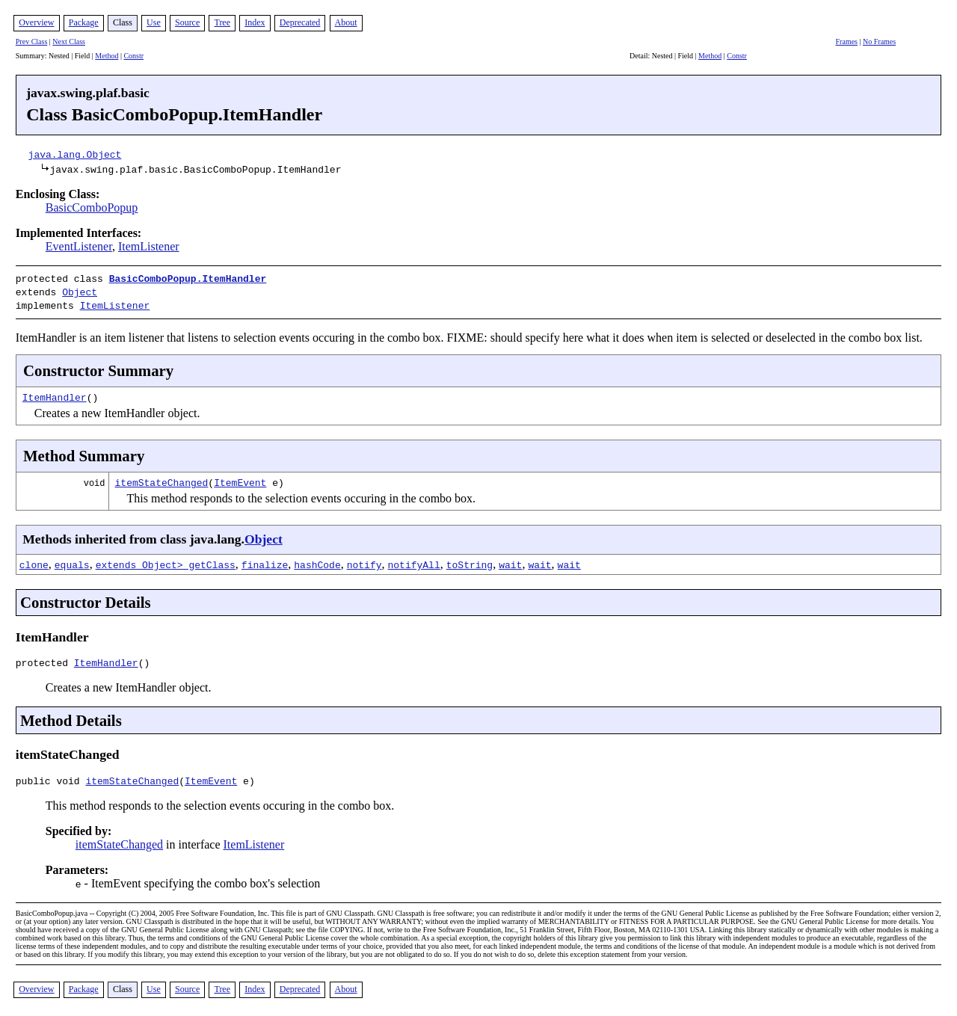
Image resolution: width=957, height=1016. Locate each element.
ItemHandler (54, 392)
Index (254, 22)
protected (45, 660)
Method (106, 56)
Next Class (68, 41)
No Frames (879, 41)
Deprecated (300, 22)
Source (187, 22)
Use (154, 22)
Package (84, 22)
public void (51, 780)
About (346, 22)
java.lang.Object (75, 154)
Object (79, 290)
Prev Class (32, 41)
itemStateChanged (162, 477)
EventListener (79, 246)
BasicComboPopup (92, 207)
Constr (133, 56)
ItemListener (148, 246)
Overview (36, 22)
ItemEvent (240, 477)
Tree (222, 22)
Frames (847, 41)
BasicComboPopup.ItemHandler (188, 278)
